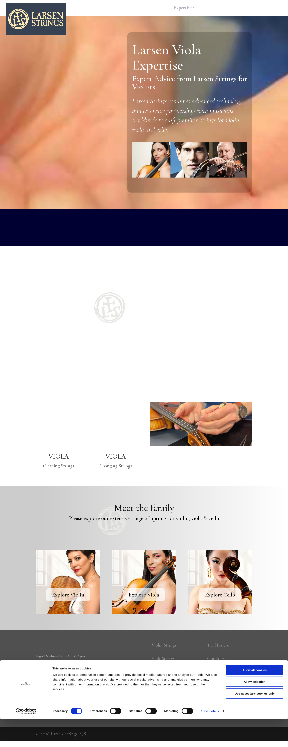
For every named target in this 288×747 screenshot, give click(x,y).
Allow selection (254, 710)
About (240, 9)
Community (212, 9)
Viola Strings (164, 660)
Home (138, 9)
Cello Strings (164, 674)
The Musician (220, 646)
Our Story (217, 660)
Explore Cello (220, 594)
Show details (210, 739)
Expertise (183, 9)
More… (263, 9)
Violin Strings (165, 646)
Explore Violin (68, 594)
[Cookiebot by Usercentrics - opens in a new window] (25, 739)
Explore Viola (144, 594)
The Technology (223, 674)
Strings (157, 9)
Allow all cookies (255, 698)
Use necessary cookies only (255, 721)
